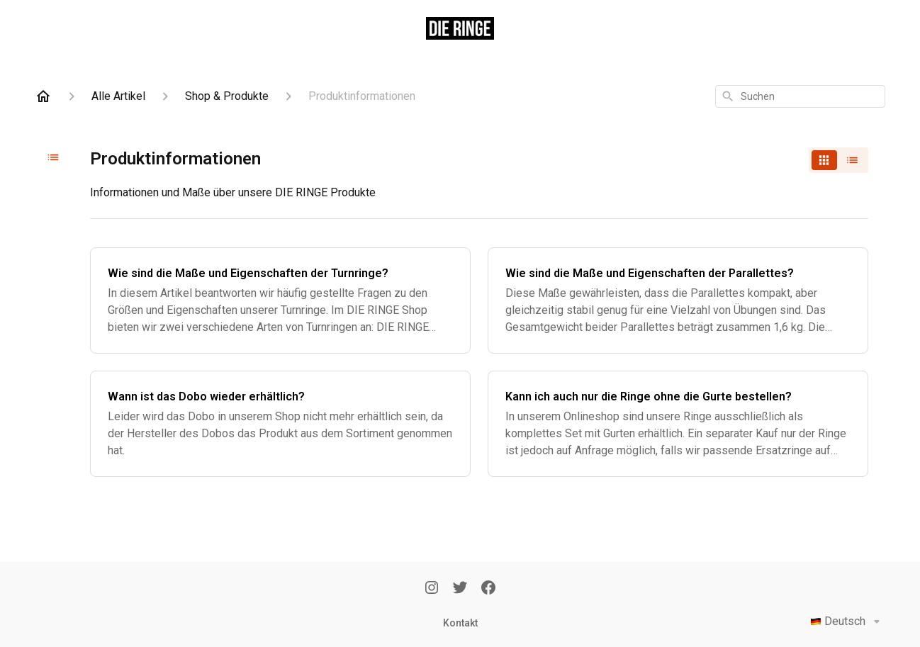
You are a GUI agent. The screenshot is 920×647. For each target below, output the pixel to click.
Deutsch (847, 621)
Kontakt (460, 623)
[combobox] (800, 96)
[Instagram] (431, 589)
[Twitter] (460, 589)
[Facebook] (488, 589)
